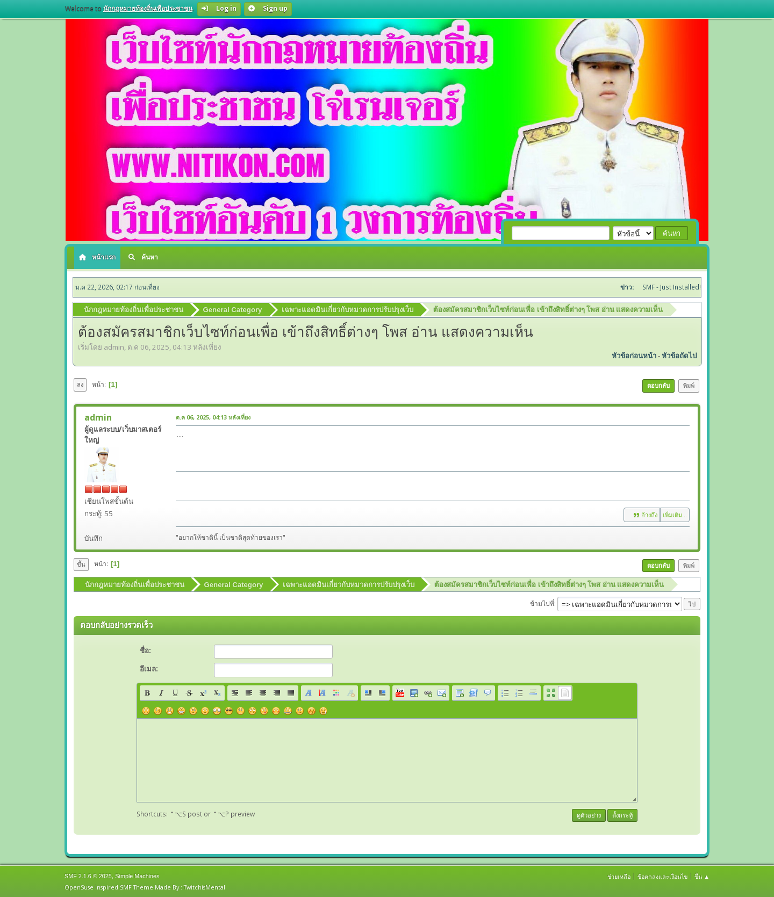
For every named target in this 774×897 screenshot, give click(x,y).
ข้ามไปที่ (542, 602)
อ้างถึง (641, 514)
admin (98, 417)
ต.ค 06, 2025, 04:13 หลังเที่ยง (213, 417)
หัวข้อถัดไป (679, 355)
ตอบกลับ (658, 385)
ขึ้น (81, 564)
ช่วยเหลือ (618, 875)
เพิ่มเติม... (675, 514)
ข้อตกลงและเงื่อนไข (662, 875)
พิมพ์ (688, 385)
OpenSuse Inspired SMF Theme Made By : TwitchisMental (144, 886)
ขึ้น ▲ (702, 875)
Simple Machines (137, 875)
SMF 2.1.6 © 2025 (88, 875)
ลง (80, 384)
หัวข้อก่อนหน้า (634, 355)
